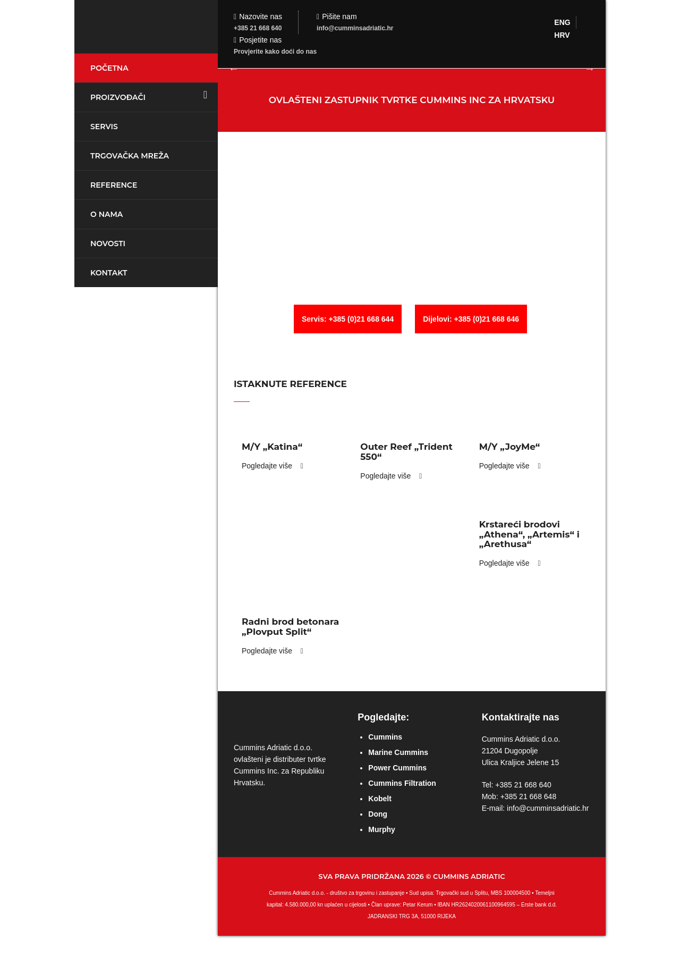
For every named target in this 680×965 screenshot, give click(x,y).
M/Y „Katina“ (272, 447)
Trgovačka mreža (129, 156)
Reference (113, 185)
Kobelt (380, 798)
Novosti (107, 243)
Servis (104, 126)
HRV (562, 35)
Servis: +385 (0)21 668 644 (348, 319)
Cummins (385, 737)
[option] (412, 68)
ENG (562, 22)
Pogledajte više (272, 465)
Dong (377, 814)
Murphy (381, 829)
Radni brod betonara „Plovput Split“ (290, 626)
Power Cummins (397, 767)
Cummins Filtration (402, 783)
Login (666, 13)
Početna (109, 68)
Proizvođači (118, 97)
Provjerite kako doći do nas (275, 51)
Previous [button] (233, 68)
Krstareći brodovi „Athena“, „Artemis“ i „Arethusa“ (529, 534)
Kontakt (108, 273)
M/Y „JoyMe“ (509, 447)
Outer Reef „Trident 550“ (406, 451)
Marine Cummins (398, 752)
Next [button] (589, 68)
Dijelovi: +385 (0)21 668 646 (471, 319)
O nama (106, 214)
